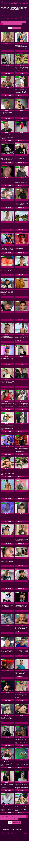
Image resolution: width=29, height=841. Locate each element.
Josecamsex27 (4, 456)
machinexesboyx (4, 523)
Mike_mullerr (18, 389)
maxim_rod (17, 254)
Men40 (2, 209)
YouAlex (17, 75)
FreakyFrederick (4, 232)
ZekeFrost (17, 792)
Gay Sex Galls (16, 17)
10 (22, 21)
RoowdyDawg (18, 367)
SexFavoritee (18, 98)
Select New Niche (16, 27)
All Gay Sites (12, 17)
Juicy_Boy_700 (18, 232)
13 (4, 24)
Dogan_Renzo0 (18, 545)
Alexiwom (17, 456)
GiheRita (17, 680)
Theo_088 (17, 277)
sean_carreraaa (4, 142)
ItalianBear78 (18, 613)
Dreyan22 (3, 187)
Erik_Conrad (17, 209)
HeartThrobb (3, 254)
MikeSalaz (17, 523)
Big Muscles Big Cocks (26, 17)
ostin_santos (18, 187)
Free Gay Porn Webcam (3, 17)
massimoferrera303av (19, 703)
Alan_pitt (2, 478)
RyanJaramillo (4, 545)
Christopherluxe (18, 31)
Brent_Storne (18, 635)
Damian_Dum (18, 568)
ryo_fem (17, 434)
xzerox (2, 792)
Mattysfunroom (4, 635)
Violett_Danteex (4, 658)
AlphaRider (3, 322)
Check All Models (5, 21)
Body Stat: (7, 43)
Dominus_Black (18, 53)
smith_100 (3, 277)
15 (9, 24)
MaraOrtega (3, 703)
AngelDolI (3, 590)
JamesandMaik (18, 590)
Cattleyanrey (18, 770)
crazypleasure (18, 344)
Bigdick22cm (3, 120)
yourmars (17, 725)
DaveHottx (17, 411)
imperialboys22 (4, 434)
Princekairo (3, 75)
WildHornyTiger (4, 613)
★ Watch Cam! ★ (7, 51)
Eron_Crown (3, 31)
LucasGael (3, 747)
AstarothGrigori (4, 725)
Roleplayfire (17, 322)
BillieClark (17, 658)
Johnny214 (17, 299)
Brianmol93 (17, 142)
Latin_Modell (3, 299)
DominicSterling (4, 501)
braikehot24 (17, 478)
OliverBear (17, 165)
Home (10, 27)
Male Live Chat (8, 17)
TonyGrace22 (3, 53)
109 (18, 24)
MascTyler (3, 344)
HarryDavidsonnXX (5, 98)
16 (12, 24)
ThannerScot (3, 770)
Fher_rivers (3, 680)
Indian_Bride (3, 389)
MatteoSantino (4, 411)
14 (7, 24)
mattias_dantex (4, 367)
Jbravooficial (18, 120)
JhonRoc (2, 568)
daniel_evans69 (18, 747)
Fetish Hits (19, 839)
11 (24, 21)
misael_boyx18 (18, 501)
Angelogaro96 (4, 165)
